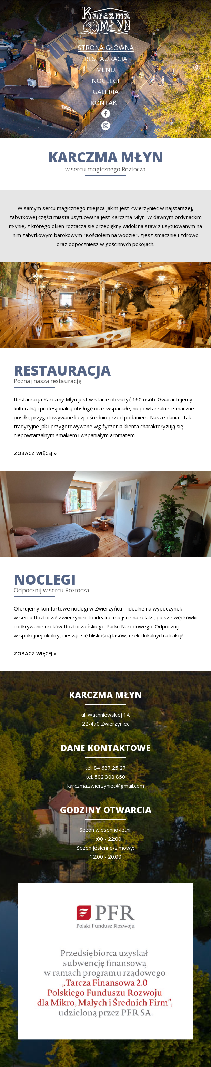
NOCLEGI (105, 80)
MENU (105, 69)
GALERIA (106, 91)
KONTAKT (105, 102)
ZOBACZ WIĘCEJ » (35, 453)
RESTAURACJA (105, 58)
